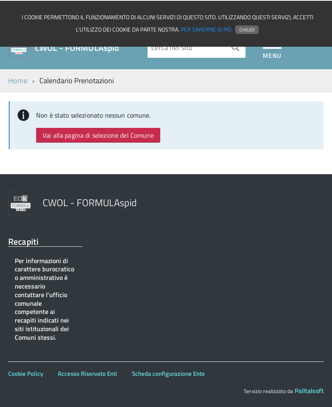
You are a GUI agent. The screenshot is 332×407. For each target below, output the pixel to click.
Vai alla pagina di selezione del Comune (98, 135)
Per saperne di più (206, 29)
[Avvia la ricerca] (235, 47)
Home (17, 80)
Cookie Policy (25, 373)
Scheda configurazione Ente (168, 373)
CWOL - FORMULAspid (77, 47)
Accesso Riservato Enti (87, 373)
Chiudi (247, 29)
